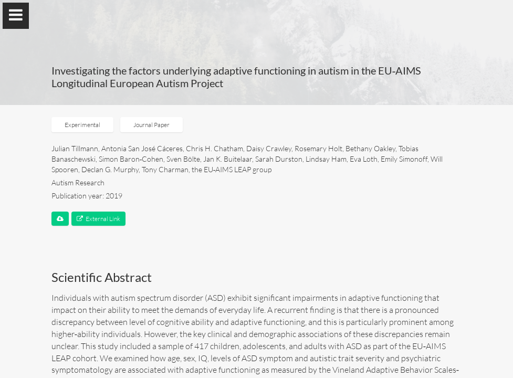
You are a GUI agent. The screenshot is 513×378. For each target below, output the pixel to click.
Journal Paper (151, 125)
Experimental (82, 125)
